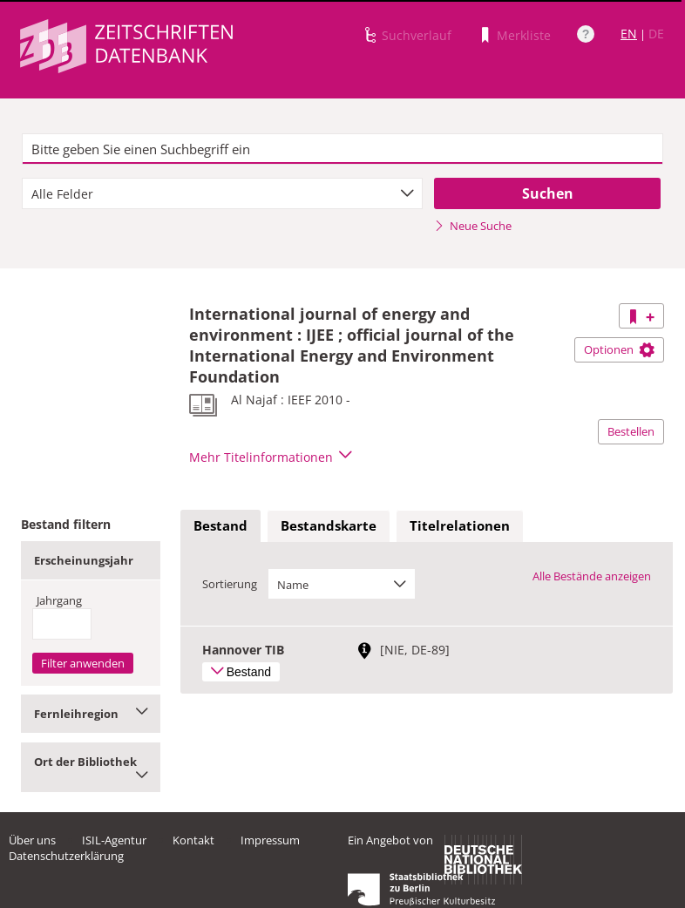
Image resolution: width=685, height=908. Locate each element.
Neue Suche (473, 226)
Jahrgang (59, 600)
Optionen (619, 349)
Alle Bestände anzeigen (591, 576)
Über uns (32, 840)
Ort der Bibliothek (90, 767)
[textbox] (342, 149)
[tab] (220, 526)
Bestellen (630, 431)
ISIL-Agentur (114, 840)
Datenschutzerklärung (66, 856)
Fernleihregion (90, 714)
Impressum (270, 840)
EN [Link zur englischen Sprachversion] (629, 33)
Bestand (220, 525)
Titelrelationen (460, 525)
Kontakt (193, 840)
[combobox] (222, 193)
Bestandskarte (328, 525)
